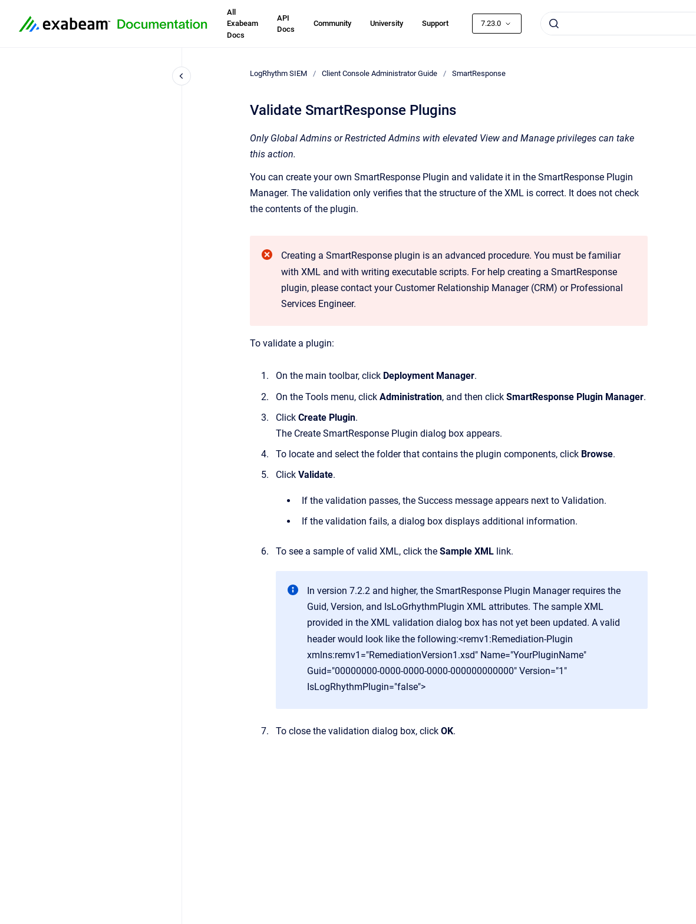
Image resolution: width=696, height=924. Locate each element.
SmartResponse (479, 73)
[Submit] (554, 23)
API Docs (286, 24)
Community (332, 23)
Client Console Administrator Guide (379, 73)
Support (435, 23)
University (386, 23)
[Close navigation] (181, 76)
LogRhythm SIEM (278, 73)
